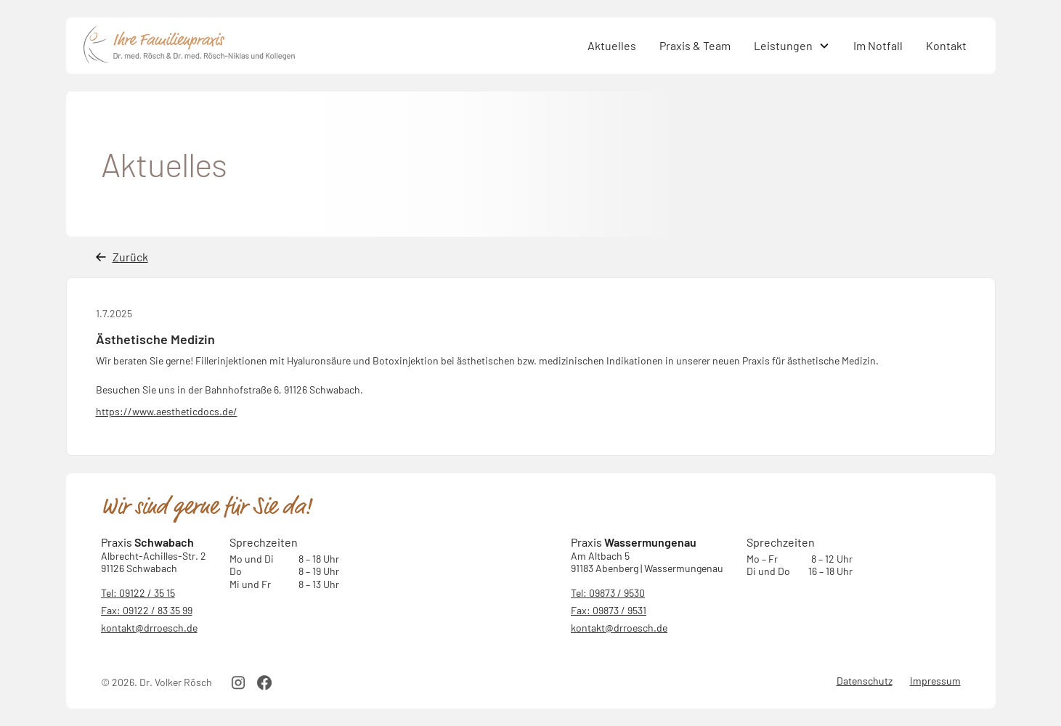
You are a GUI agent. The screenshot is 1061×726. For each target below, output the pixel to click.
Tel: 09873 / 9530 (608, 593)
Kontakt (946, 45)
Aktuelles (612, 45)
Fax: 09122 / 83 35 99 (146, 610)
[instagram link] (238, 682)
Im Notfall (878, 45)
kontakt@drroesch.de (149, 627)
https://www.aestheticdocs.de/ (166, 411)
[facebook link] (264, 682)
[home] (330, 45)
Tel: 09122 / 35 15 (138, 593)
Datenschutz (865, 680)
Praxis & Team (695, 45)
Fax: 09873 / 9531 (608, 610)
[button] (792, 45)
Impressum (935, 680)
